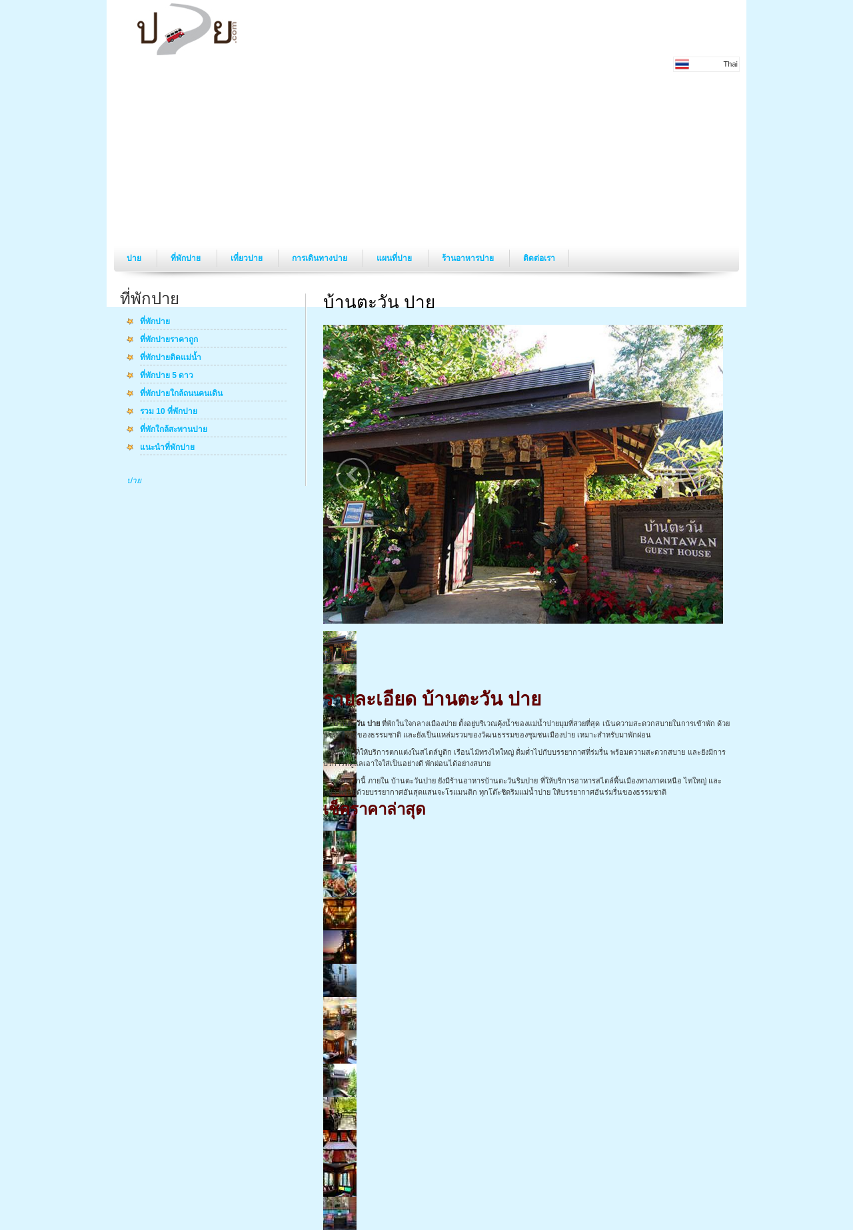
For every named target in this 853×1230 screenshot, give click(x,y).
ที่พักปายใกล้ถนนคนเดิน (181, 394)
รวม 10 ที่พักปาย (168, 412)
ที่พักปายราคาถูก (169, 340)
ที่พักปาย (187, 258)
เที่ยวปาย (248, 258)
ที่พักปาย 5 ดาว (166, 376)
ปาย (135, 258)
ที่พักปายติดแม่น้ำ (170, 358)
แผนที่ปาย (395, 258)
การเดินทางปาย (320, 258)
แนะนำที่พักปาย (167, 448)
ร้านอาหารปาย (469, 258)
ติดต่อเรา (539, 258)
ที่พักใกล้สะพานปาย (173, 430)
